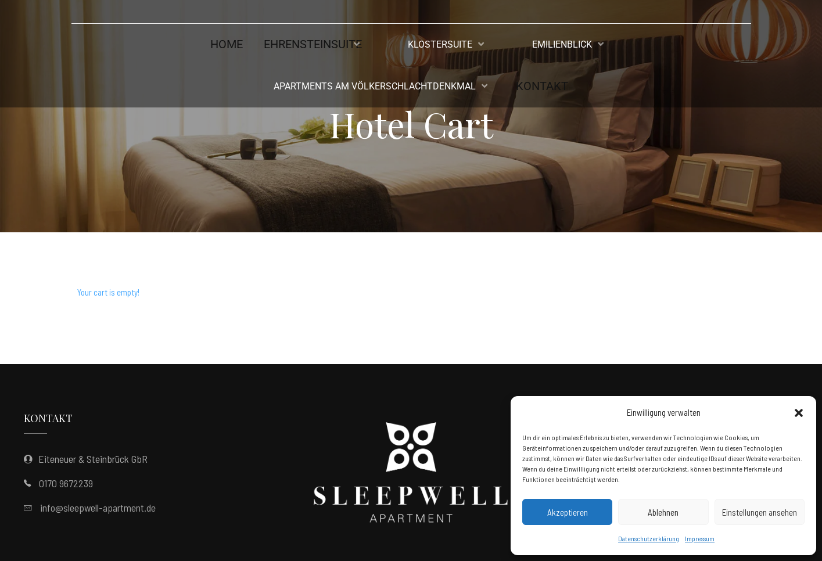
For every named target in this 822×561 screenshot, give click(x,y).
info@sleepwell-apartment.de (98, 507)
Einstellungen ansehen (759, 512)
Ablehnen (663, 512)
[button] (799, 413)
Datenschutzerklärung (648, 538)
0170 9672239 (66, 483)
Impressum (700, 538)
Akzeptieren (567, 512)
